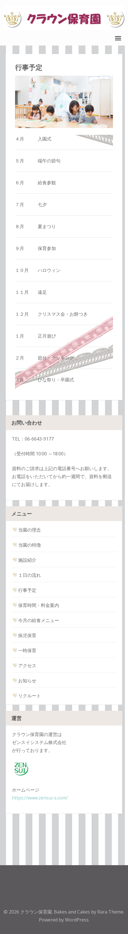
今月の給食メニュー (35, 620)
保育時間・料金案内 (35, 605)
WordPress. (77, 920)
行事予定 (24, 590)
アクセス (24, 665)
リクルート (26, 696)
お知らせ (24, 680)
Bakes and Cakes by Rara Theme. (89, 912)
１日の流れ (26, 575)
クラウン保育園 (36, 912)
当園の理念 (26, 530)
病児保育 (24, 635)
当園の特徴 (26, 545)
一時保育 (24, 650)
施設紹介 (24, 560)
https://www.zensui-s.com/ (40, 798)
